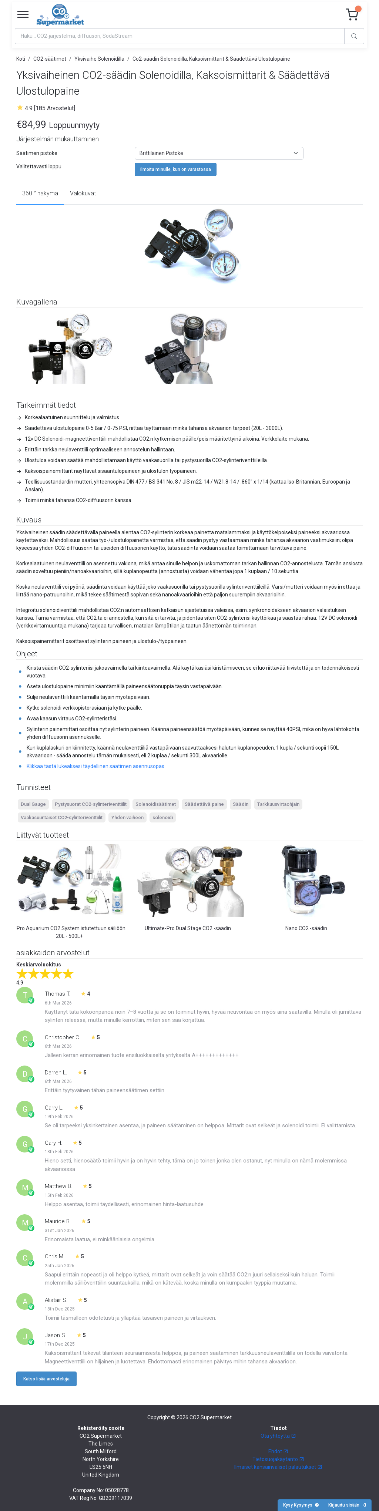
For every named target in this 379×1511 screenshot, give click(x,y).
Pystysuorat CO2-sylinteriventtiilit (91, 804)
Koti (20, 59)
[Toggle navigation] (23, 15)
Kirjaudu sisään (347, 1505)
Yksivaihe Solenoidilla (99, 59)
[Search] (180, 36)
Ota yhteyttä (278, 1436)
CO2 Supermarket (211, 1417)
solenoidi (162, 817)
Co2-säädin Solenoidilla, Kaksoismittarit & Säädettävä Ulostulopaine (211, 59)
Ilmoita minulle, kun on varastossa (175, 169)
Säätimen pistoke (36, 153)
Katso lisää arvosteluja (46, 1379)
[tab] (40, 194)
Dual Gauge (33, 804)
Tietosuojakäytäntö (278, 1459)
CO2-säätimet (49, 59)
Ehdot (278, 1451)
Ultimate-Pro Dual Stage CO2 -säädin (188, 928)
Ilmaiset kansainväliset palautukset (278, 1467)
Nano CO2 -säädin (306, 928)
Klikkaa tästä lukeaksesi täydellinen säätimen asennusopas (95, 766)
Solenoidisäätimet (155, 804)
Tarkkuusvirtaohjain (278, 804)
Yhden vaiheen (127, 817)
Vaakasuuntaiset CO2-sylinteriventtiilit (62, 817)
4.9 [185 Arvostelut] (50, 108)
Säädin (240, 804)
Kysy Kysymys (301, 1505)
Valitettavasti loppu (38, 166)
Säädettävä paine (204, 804)
